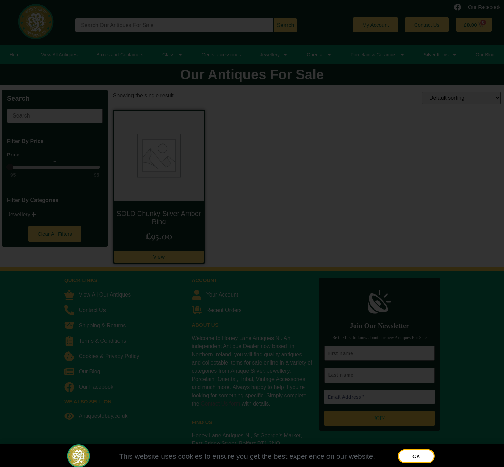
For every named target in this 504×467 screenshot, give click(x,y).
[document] (252, 233)
